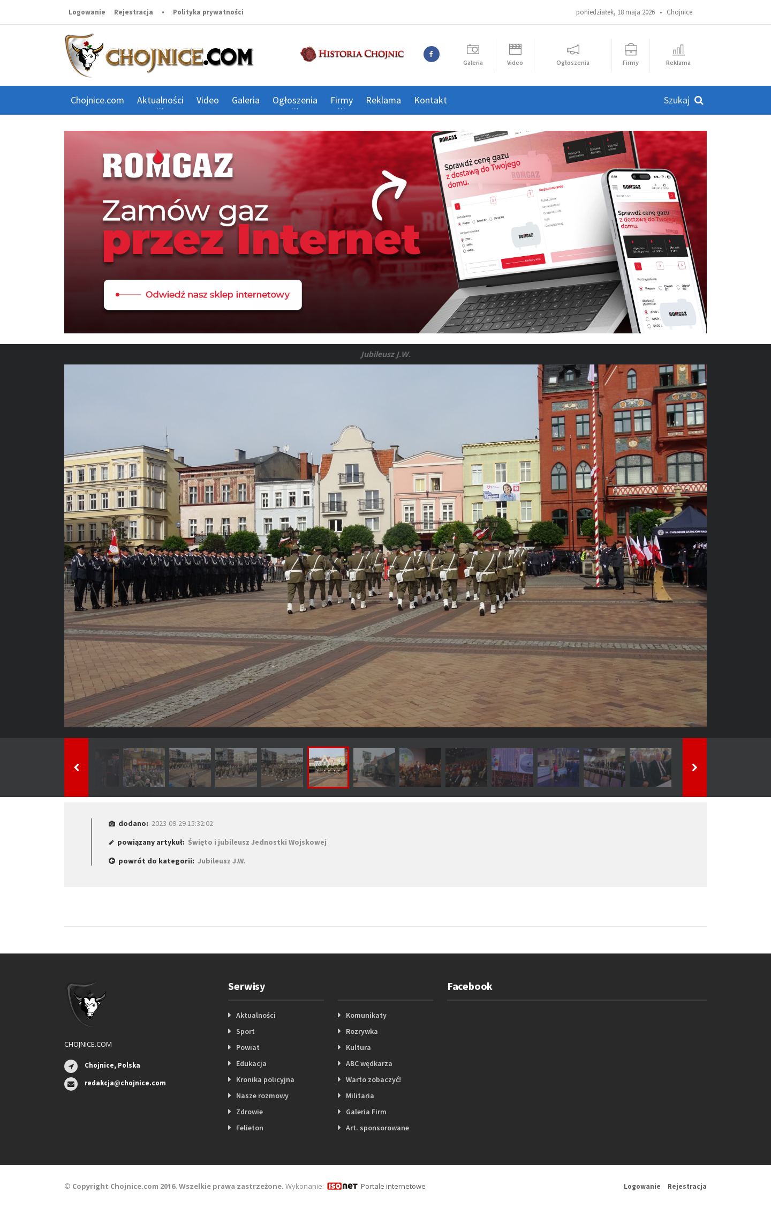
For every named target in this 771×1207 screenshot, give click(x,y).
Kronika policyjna (265, 1079)
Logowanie (87, 12)
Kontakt (430, 100)
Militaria (360, 1095)
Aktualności (256, 1015)
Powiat (248, 1047)
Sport (245, 1031)
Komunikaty (366, 1015)
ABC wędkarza (369, 1063)
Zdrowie (249, 1111)
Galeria (246, 100)
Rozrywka (362, 1031)
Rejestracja (133, 12)
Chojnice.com (97, 100)
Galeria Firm (366, 1111)
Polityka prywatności (208, 12)
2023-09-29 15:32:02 (182, 823)
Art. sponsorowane (377, 1128)
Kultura (358, 1047)
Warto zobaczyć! (373, 1079)
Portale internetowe (393, 1186)
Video (207, 100)
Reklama (383, 100)
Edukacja (251, 1063)
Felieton (249, 1128)
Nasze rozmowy (262, 1095)
